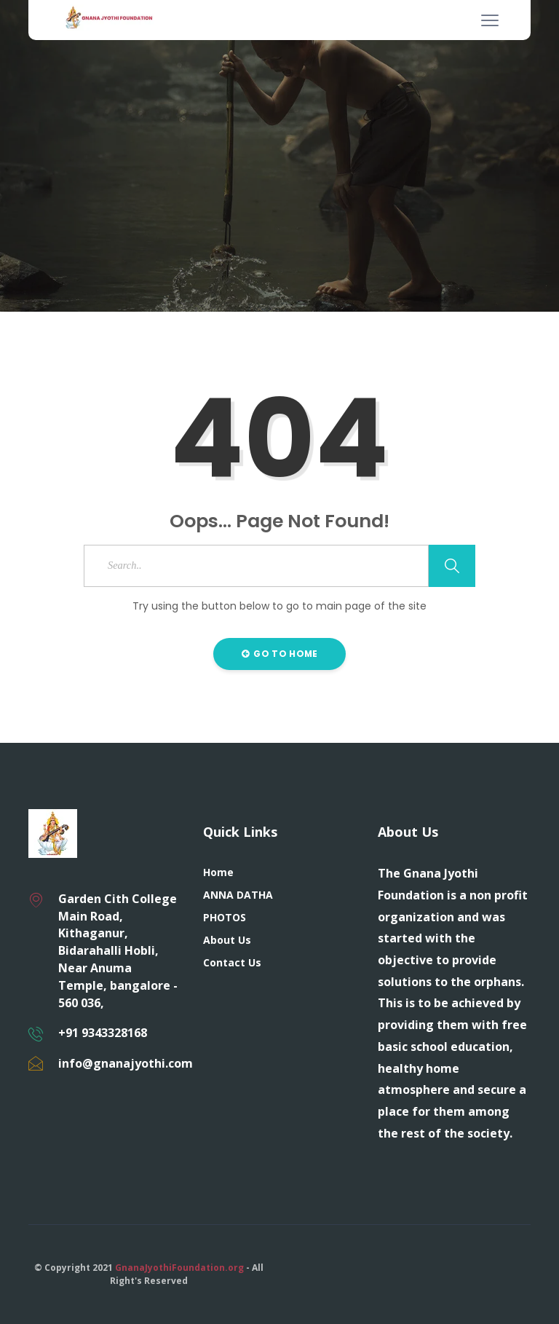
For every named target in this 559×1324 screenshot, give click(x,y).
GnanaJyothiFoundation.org (179, 1267)
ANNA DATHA (238, 895)
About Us (227, 940)
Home (218, 872)
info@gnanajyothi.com (125, 1063)
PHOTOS (224, 917)
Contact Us (232, 962)
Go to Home (280, 653)
